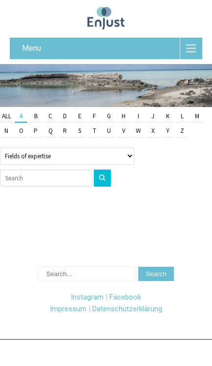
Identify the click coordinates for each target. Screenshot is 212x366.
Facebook (125, 297)
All (6, 116)
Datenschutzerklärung (127, 308)
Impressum (68, 308)
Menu (31, 48)
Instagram (87, 297)
